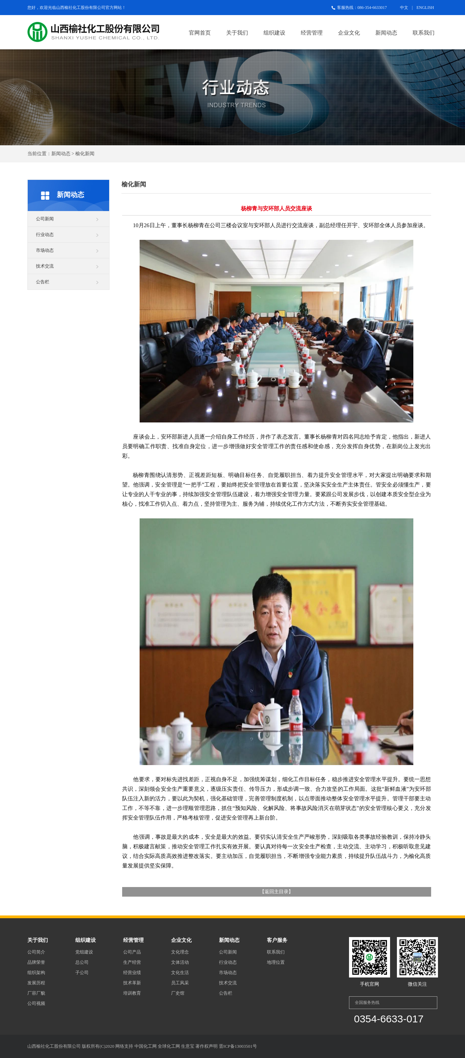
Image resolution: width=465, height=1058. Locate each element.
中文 (404, 7)
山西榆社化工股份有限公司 (80, 7)
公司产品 (132, 952)
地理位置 (276, 962)
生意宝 (187, 1046)
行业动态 (45, 234)
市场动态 (45, 250)
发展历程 (36, 982)
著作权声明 (206, 1046)
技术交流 (45, 266)
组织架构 (36, 972)
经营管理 (312, 33)
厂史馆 (177, 993)
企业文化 (349, 33)
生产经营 (132, 962)
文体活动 (180, 962)
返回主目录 (276, 891)
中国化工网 (145, 1046)
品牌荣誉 (36, 962)
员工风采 (180, 982)
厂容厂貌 (36, 993)
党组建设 (84, 952)
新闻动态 (386, 33)
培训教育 (132, 993)
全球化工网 (169, 1046)
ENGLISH (425, 7)
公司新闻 (45, 218)
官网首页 (200, 33)
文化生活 (180, 972)
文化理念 (180, 952)
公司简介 (36, 952)
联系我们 (424, 33)
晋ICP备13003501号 (238, 1046)
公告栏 (42, 281)
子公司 (82, 972)
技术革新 (132, 982)
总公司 (82, 962)
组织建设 (274, 33)
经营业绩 (132, 972)
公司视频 (36, 1003)
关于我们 (237, 33)
